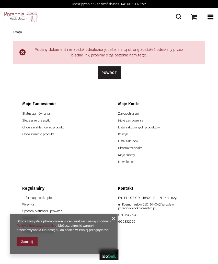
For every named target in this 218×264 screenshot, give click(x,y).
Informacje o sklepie (37, 198)
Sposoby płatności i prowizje (42, 211)
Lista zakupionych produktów (139, 127)
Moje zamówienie (39, 103)
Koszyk (123, 134)
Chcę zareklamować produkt (43, 127)
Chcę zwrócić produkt (38, 134)
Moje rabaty (126, 155)
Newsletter (126, 162)
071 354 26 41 (127, 215)
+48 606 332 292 (133, 4)
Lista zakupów (128, 141)
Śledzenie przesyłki (36, 120)
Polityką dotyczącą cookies (36, 225)
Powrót (109, 72)
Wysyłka (28, 204)
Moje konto (129, 103)
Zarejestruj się (128, 113)
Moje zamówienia (130, 120)
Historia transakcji (131, 148)
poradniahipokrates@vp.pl (137, 208)
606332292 (126, 221)
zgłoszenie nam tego (127, 55)
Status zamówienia (36, 113)
